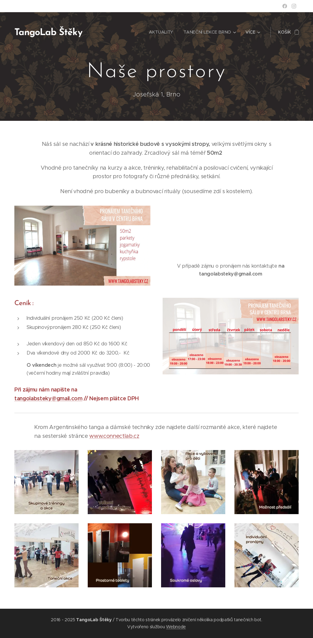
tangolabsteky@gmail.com (48, 398)
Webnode (176, 626)
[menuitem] (161, 32)
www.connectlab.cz (114, 436)
